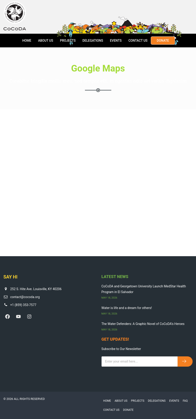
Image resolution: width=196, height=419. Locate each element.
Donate (163, 40)
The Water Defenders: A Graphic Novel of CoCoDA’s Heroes (143, 324)
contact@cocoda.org (25, 297)
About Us (45, 40)
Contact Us (137, 40)
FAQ (185, 400)
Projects (68, 40)
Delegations (92, 40)
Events (116, 40)
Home (26, 40)
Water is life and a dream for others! (127, 308)
